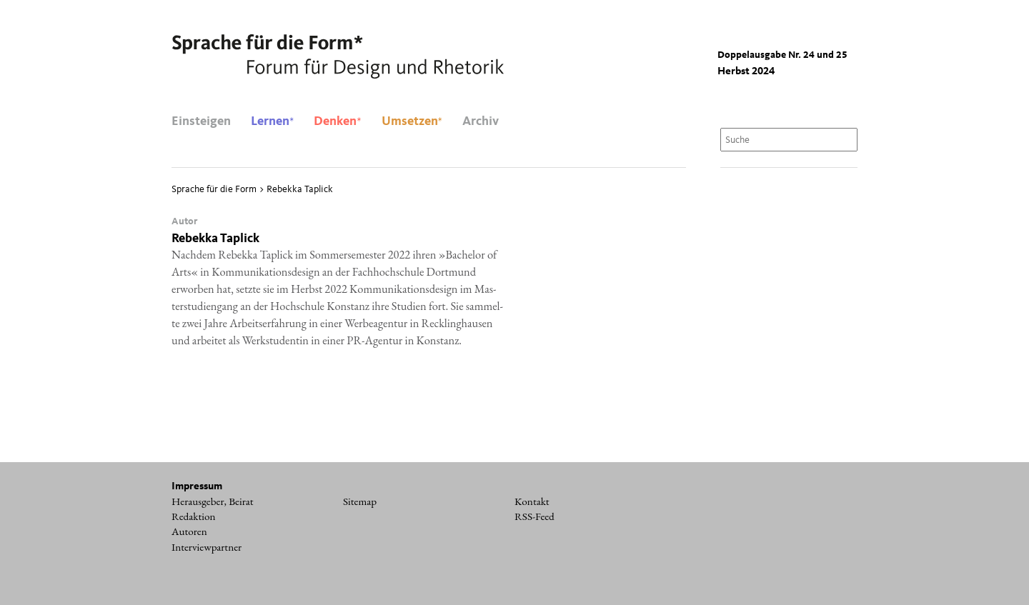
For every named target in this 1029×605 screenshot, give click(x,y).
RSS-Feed (534, 516)
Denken (337, 121)
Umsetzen (412, 121)
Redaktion (194, 516)
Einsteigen (201, 121)
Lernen (272, 121)
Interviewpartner (207, 547)
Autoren (189, 531)
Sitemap (360, 501)
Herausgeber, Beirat (213, 501)
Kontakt (532, 501)
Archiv (480, 121)
